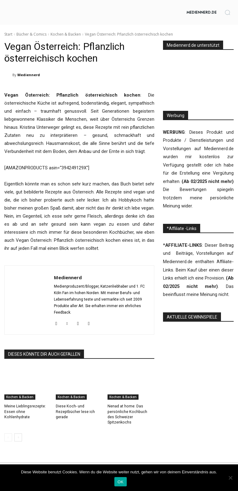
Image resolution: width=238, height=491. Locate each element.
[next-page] (18, 432)
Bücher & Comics (31, 34)
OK (120, 482)
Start (8, 34)
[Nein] (230, 478)
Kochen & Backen (66, 34)
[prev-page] (8, 432)
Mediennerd (28, 74)
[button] (227, 12)
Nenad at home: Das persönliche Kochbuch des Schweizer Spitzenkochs (130, 411)
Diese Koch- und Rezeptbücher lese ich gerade (75, 411)
